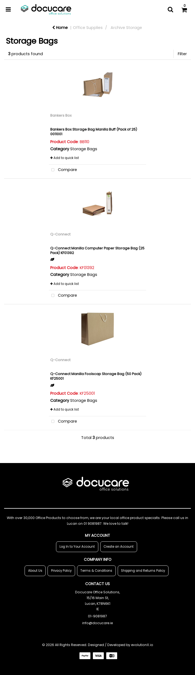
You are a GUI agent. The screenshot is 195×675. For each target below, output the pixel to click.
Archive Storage (126, 27)
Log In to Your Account (77, 546)
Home (60, 27)
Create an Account (119, 546)
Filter (182, 54)
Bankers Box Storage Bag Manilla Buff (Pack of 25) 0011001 (93, 131)
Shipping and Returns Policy (143, 570)
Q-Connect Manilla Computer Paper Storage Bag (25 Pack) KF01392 (97, 250)
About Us (35, 570)
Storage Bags (83, 149)
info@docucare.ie (97, 623)
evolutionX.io (142, 644)
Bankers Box (61, 115)
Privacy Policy (61, 570)
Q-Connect (60, 234)
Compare (63, 170)
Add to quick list (64, 158)
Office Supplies (88, 27)
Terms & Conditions (96, 570)
